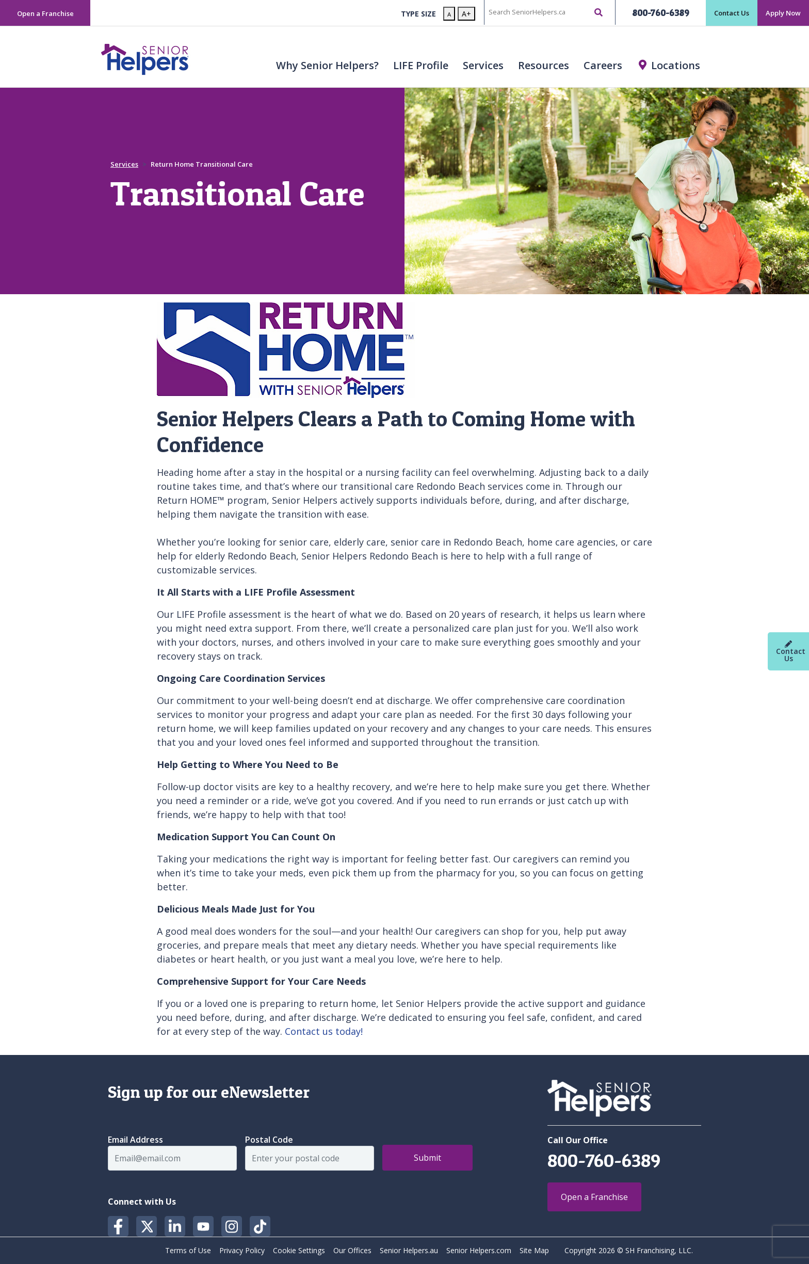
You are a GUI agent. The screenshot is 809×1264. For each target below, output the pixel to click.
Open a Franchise (45, 13)
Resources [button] (543, 65)
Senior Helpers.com (478, 1250)
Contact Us (731, 13)
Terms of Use (188, 1250)
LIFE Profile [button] (420, 65)
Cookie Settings (299, 1250)
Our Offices (352, 1250)
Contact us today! (324, 1031)
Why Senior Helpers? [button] (327, 65)
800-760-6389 (660, 12)
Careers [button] (603, 65)
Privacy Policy (242, 1250)
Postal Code (269, 1139)
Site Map (534, 1250)
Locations (675, 65)
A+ (466, 14)
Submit (427, 1157)
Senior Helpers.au (409, 1250)
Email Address (135, 1139)
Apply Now (783, 13)
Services (483, 65)
